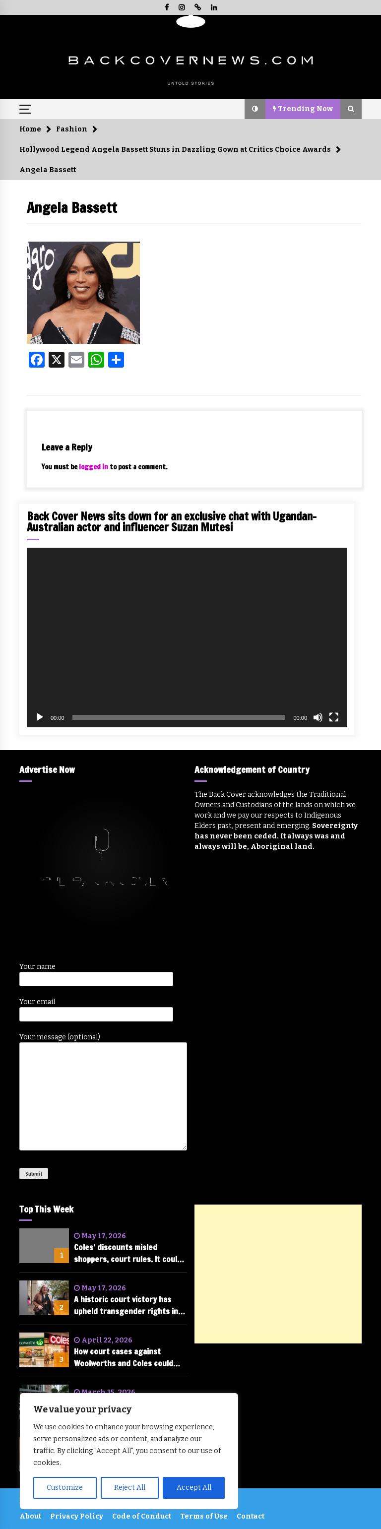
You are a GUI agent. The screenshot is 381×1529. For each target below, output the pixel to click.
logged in (93, 467)
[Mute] (318, 717)
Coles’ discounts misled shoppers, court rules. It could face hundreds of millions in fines (128, 1253)
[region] (129, 1451)
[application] (187, 638)
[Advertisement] (278, 1274)
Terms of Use (204, 1516)
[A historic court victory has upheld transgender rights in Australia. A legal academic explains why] (44, 1297)
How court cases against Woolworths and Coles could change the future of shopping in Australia (129, 1357)
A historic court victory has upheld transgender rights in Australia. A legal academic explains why (126, 1305)
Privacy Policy (76, 1516)
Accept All (194, 1487)
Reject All (129, 1487)
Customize (65, 1487)
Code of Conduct (141, 1516)
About (30, 1516)
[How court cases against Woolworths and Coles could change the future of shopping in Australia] (44, 1350)
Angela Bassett (72, 207)
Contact (250, 1516)
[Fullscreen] (334, 717)
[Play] (40, 717)
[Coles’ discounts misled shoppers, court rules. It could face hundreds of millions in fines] (44, 1245)
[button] (255, 109)
